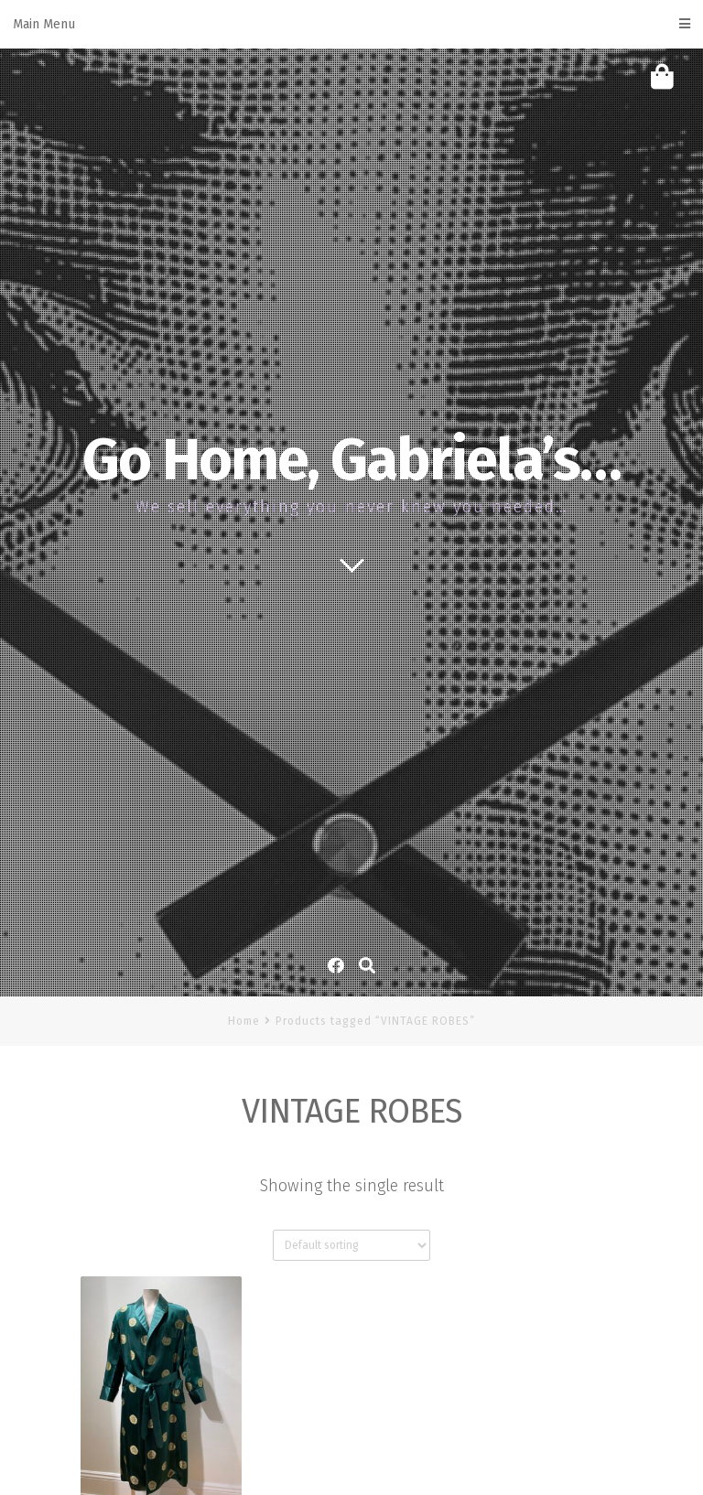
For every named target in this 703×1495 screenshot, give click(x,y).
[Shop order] (351, 1245)
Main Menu (351, 24)
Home (244, 1021)
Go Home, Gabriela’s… (351, 460)
